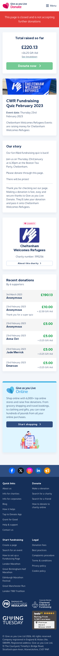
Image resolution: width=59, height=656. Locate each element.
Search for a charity (42, 493)
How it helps (9, 509)
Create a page (10, 545)
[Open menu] (50, 5)
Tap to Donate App (12, 514)
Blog (5, 504)
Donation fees (39, 545)
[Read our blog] (47, 472)
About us (7, 488)
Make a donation (40, 488)
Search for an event (12, 550)
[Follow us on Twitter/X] (21, 472)
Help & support (10, 524)
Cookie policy (39, 570)
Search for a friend (41, 498)
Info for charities (11, 493)
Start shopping (29, 424)
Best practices (39, 550)
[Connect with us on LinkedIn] (38, 472)
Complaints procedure (43, 555)
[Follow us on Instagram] (29, 472)
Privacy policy (39, 565)
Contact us (8, 529)
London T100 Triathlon (14, 591)
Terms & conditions (42, 560)
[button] (29, 234)
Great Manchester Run (14, 586)
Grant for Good (10, 519)
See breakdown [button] (29, 56)
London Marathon (11, 563)
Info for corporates (12, 498)
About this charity (29, 263)
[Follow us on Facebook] (12, 472)
